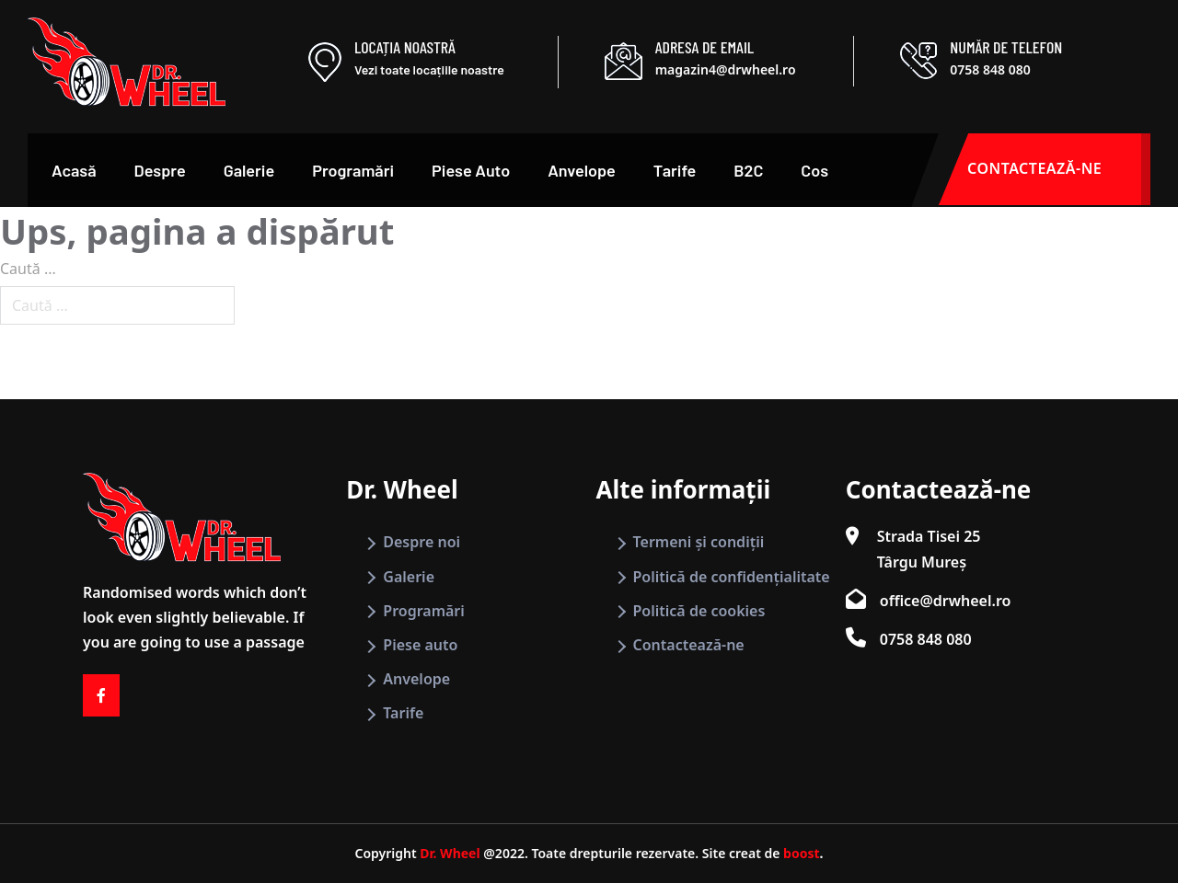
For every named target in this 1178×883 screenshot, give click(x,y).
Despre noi (421, 542)
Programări (353, 170)
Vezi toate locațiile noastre (429, 69)
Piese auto (420, 645)
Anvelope (582, 170)
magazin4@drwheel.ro (725, 69)
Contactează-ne (689, 645)
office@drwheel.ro (945, 601)
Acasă (74, 170)
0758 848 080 (990, 69)
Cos (814, 170)
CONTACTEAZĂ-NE (1058, 169)
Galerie (249, 170)
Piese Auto (471, 170)
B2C (748, 170)
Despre (160, 170)
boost (801, 853)
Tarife (675, 170)
